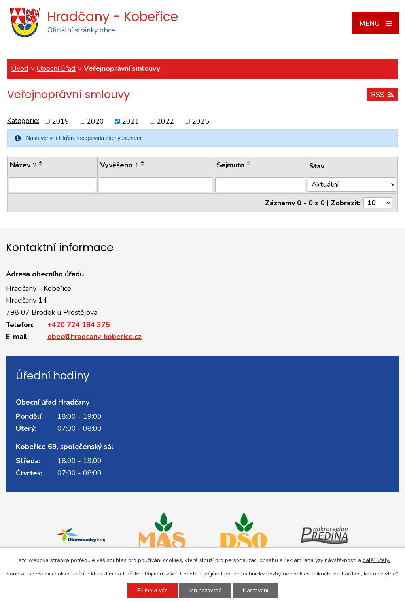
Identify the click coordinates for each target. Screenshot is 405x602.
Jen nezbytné (205, 590)
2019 (60, 121)
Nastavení (255, 590)
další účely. (376, 560)
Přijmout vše (152, 590)
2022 (165, 121)
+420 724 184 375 (78, 324)
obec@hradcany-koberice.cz (94, 336)
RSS (382, 94)
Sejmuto (230, 165)
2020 (95, 121)
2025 (200, 121)
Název (23, 165)
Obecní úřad (56, 68)
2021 (130, 121)
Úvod (19, 68)
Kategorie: (23, 120)
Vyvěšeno (119, 165)
